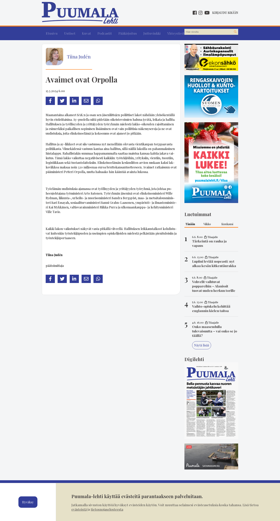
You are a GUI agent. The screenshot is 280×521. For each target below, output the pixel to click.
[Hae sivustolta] (235, 32)
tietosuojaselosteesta (107, 509)
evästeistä (79, 509)
